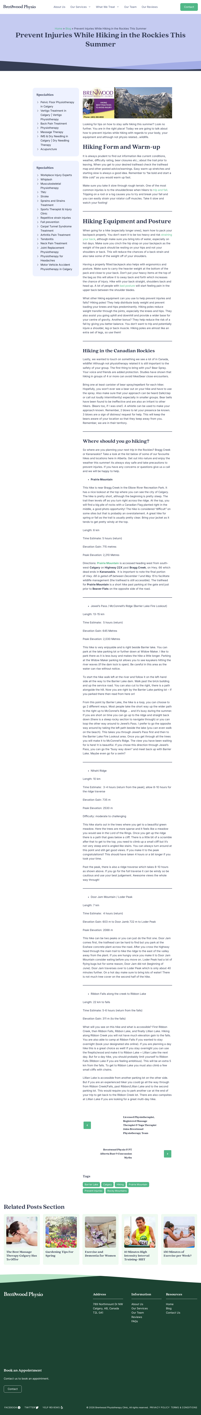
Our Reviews (150, 8)
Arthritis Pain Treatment (56, 234)
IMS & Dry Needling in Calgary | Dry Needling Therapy (55, 140)
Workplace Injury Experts (56, 175)
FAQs (134, 1321)
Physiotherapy (50, 127)
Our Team (130, 8)
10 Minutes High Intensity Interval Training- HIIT (136, 1255)
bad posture (127, 285)
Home (58, 28)
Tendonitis (47, 239)
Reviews (136, 1317)
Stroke (45, 196)
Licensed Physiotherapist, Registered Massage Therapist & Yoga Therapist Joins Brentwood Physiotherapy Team (139, 1125)
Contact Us (173, 1312)
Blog (68, 28)
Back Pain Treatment (54, 123)
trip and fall (160, 190)
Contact (189, 8)
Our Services (80, 7)
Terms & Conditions (184, 1407)
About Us (59, 8)
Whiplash (46, 179)
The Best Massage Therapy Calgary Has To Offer (21, 1255)
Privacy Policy (160, 1407)
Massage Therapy (52, 132)
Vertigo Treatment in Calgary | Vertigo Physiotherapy (53, 115)
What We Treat (107, 7)
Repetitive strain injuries (56, 217)
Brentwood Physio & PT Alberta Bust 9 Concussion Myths (116, 1153)
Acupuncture (49, 149)
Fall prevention (50, 222)
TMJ (43, 192)
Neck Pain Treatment (54, 243)
